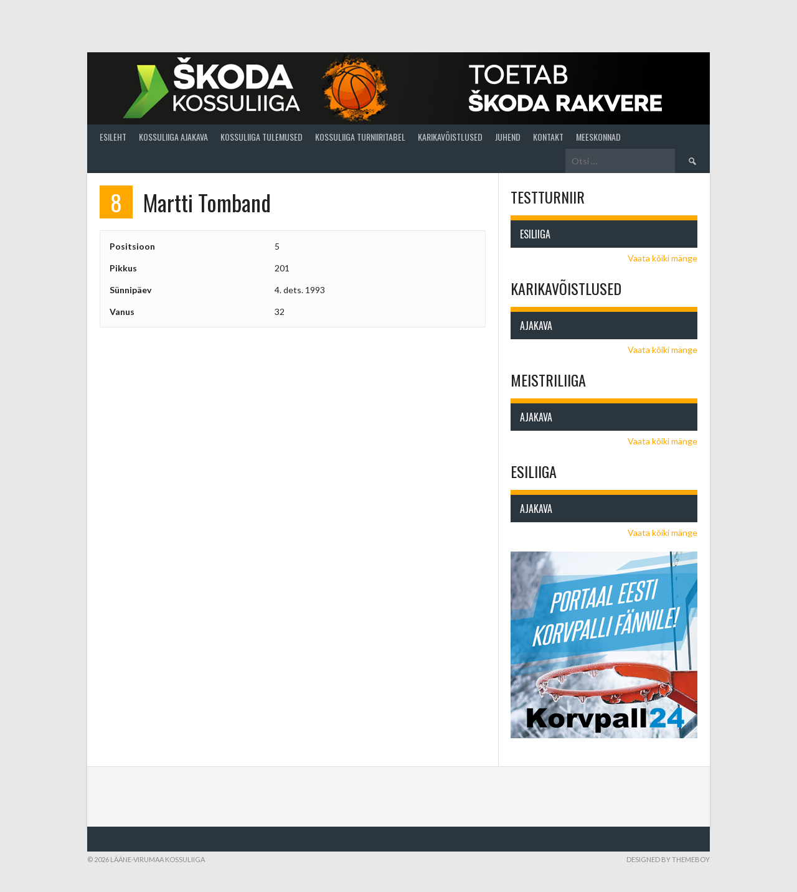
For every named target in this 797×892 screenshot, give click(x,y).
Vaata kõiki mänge (662, 258)
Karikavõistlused (450, 136)
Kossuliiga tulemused (261, 136)
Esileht (113, 136)
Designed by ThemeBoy (668, 859)
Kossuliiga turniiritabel (360, 136)
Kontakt (548, 136)
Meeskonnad (598, 136)
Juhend (508, 136)
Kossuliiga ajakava (173, 136)
